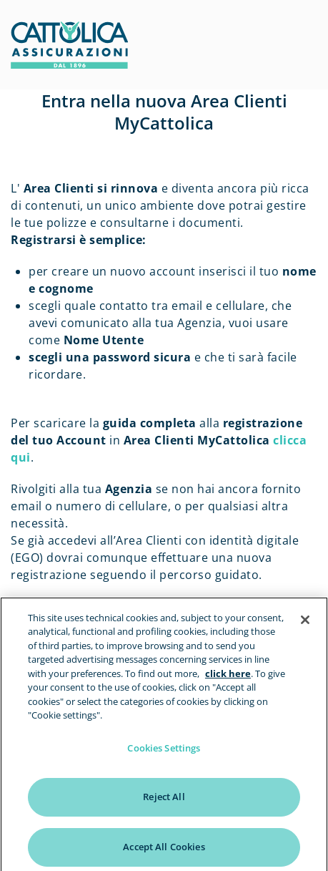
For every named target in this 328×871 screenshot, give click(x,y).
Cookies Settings (163, 752)
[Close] (305, 624)
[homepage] (69, 64)
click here (228, 677)
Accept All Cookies (163, 851)
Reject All (163, 800)
